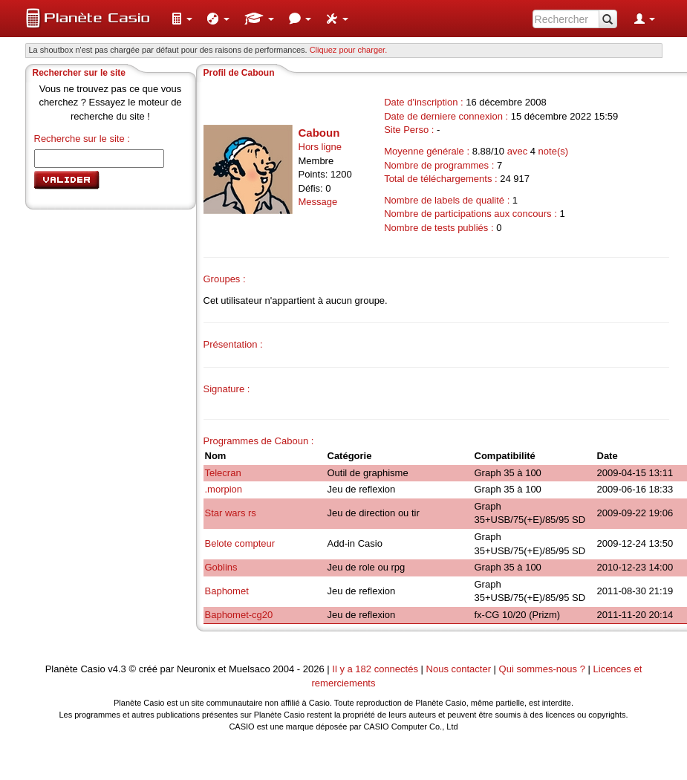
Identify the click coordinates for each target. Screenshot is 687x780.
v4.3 (117, 669)
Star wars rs (230, 513)
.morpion (224, 489)
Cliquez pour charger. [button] (349, 49)
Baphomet (227, 591)
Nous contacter (458, 669)
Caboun (319, 132)
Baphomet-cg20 (239, 614)
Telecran (223, 472)
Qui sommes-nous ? (542, 669)
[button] (182, 18)
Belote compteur (240, 543)
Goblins (221, 567)
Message (318, 201)
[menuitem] (182, 18)
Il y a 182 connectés (376, 669)
